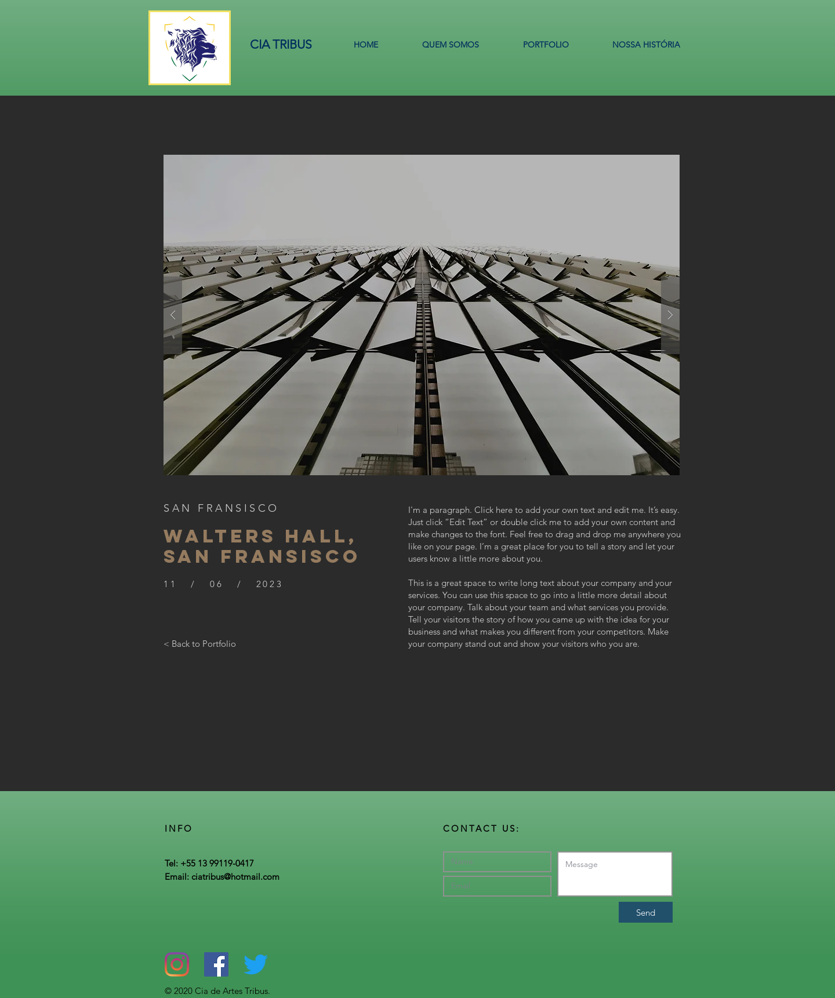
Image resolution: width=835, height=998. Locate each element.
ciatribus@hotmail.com (235, 876)
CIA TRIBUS (281, 44)
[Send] (646, 912)
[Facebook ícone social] (216, 964)
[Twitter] (256, 964)
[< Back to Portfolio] (200, 643)
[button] (422, 315)
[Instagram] (177, 964)
